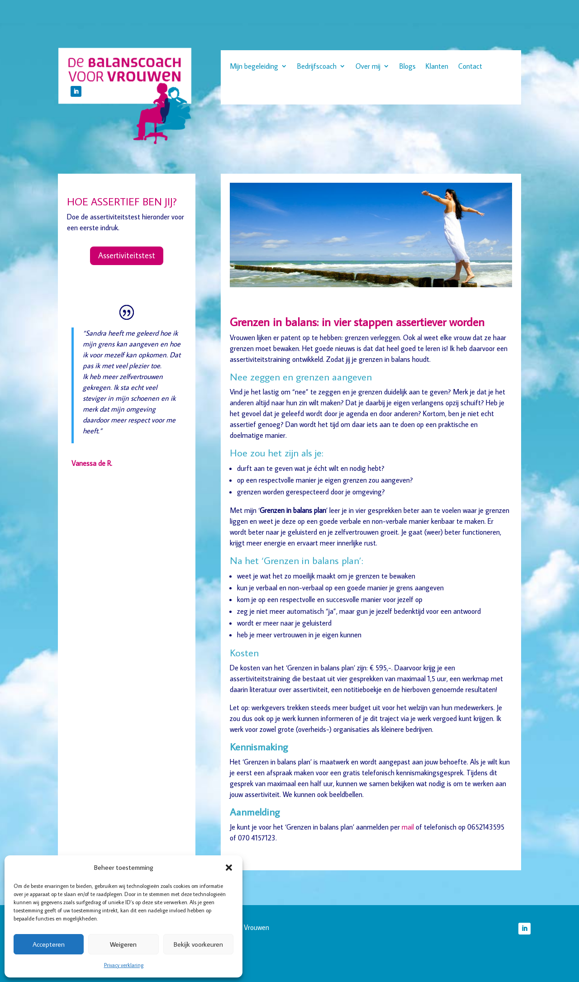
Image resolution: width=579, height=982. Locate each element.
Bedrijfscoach (317, 67)
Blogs (407, 67)
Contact (470, 67)
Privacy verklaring (123, 965)
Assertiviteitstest (126, 255)
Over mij (368, 67)
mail (408, 826)
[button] (228, 867)
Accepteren (49, 944)
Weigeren (123, 944)
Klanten (437, 67)
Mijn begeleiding (254, 67)
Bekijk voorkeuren (198, 944)
